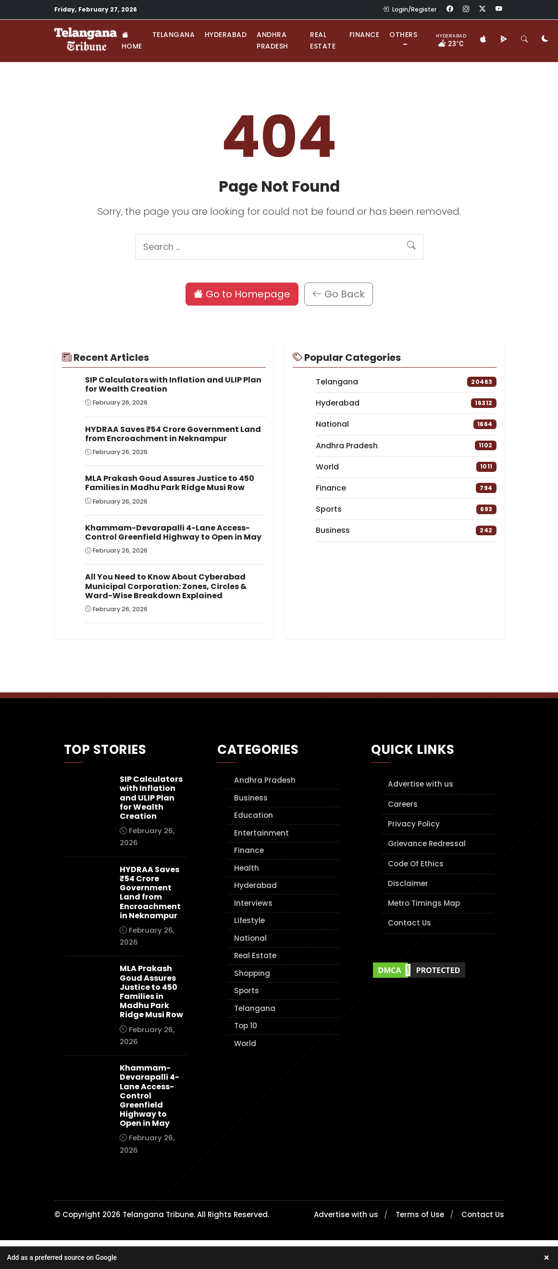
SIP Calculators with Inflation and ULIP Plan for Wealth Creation (173, 384)
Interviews (253, 903)
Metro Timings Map (424, 903)
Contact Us (409, 923)
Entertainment (261, 833)
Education (253, 815)
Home (132, 40)
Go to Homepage (242, 294)
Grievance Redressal (427, 843)
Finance (364, 34)
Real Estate (322, 40)
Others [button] (403, 34)
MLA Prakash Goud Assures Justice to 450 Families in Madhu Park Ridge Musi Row (169, 483)
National (250, 938)
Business (251, 798)
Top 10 (245, 1026)
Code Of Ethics (416, 864)
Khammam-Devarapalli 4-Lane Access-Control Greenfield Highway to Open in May (173, 532)
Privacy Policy (414, 824)
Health (246, 868)
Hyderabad (226, 34)
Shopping (252, 973)
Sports (246, 991)
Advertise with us (420, 784)
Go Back (338, 294)
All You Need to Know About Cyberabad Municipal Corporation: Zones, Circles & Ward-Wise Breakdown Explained (166, 586)
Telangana (173, 34)
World (245, 1043)
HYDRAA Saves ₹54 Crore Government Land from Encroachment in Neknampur (173, 434)
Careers (403, 804)
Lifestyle (249, 920)
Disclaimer (408, 883)
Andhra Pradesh (272, 40)
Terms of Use (420, 1214)
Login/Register (409, 9)
